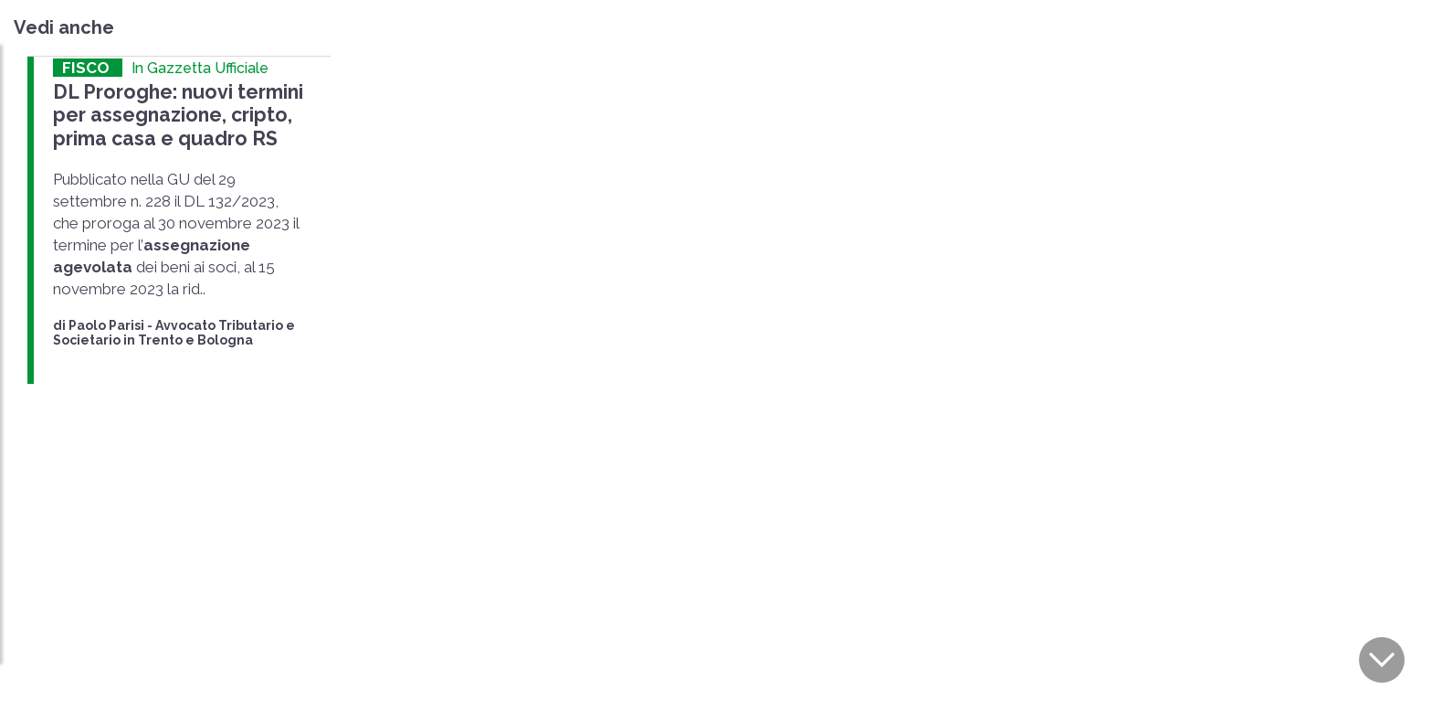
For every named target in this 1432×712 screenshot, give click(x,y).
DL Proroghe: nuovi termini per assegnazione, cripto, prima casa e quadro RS (176, 114)
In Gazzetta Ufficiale (200, 68)
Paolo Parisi (106, 324)
